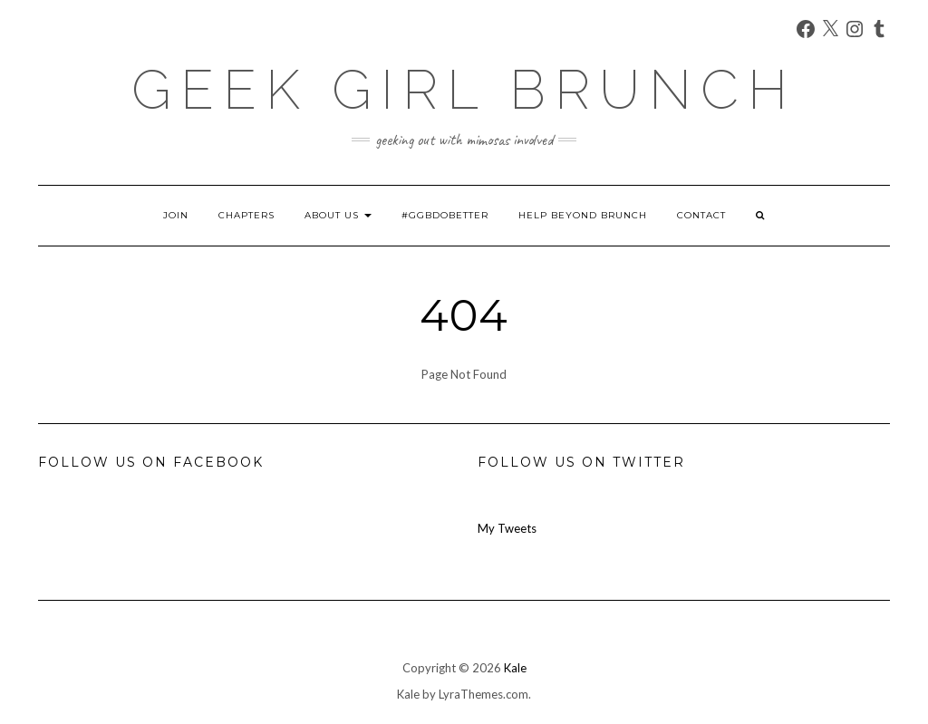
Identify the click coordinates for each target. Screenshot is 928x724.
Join (175, 215)
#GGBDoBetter (444, 215)
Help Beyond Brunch (582, 215)
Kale (515, 668)
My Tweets (507, 528)
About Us (338, 215)
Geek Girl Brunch (464, 89)
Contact (701, 215)
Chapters (246, 215)
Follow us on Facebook (151, 462)
